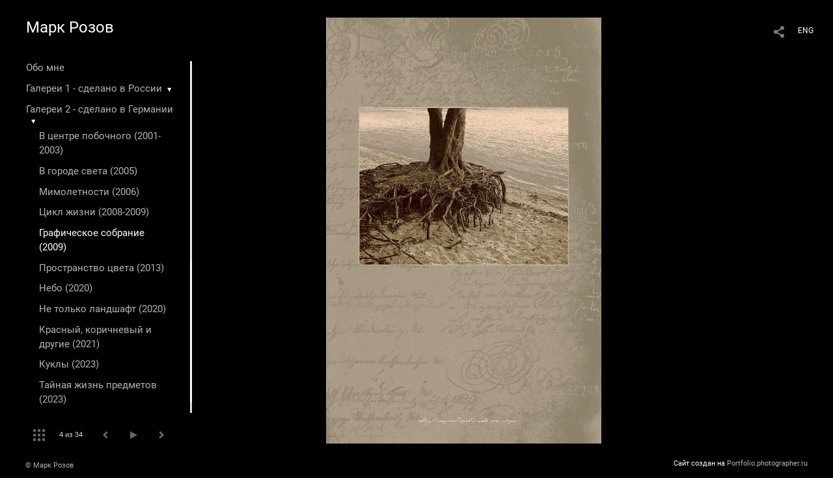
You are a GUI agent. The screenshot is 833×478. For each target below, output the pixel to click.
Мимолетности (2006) (89, 192)
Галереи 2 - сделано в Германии (99, 109)
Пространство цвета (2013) (101, 268)
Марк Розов (70, 27)
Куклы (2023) (69, 364)
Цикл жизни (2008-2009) (94, 212)
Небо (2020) (65, 288)
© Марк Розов (49, 465)
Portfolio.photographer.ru (767, 463)
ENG (805, 30)
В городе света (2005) (88, 171)
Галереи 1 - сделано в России (94, 88)
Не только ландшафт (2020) (102, 309)
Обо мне (45, 67)
